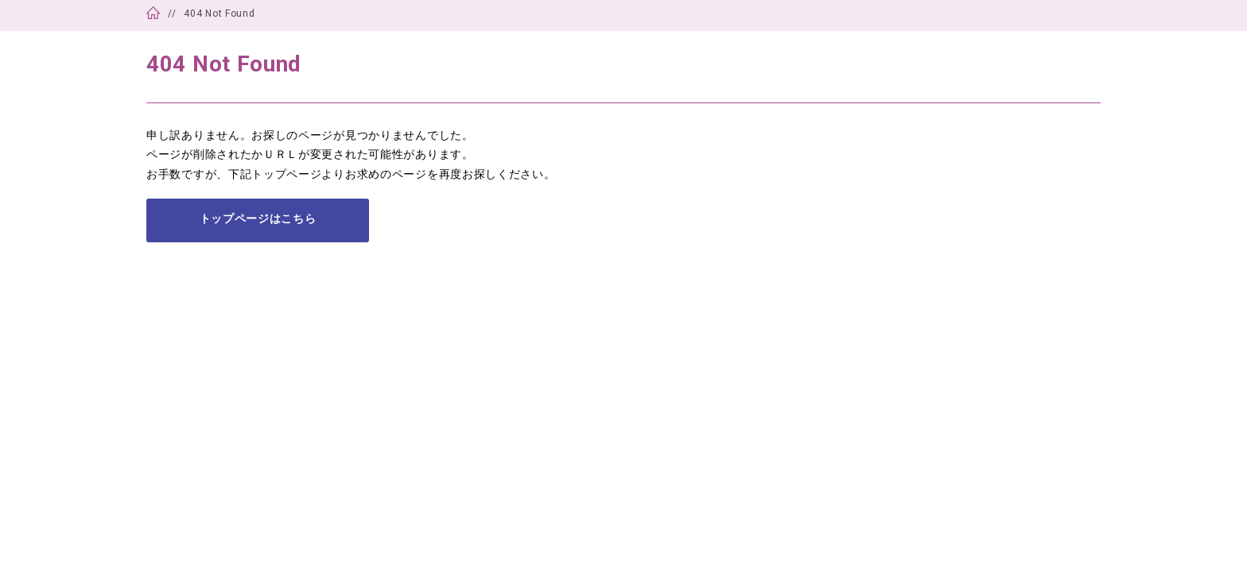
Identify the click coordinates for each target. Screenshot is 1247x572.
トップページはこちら (258, 218)
